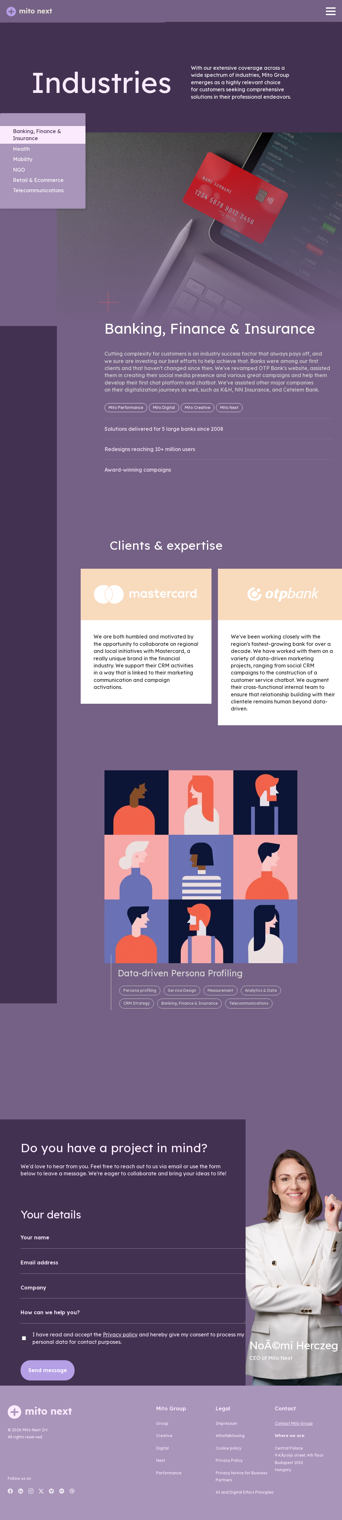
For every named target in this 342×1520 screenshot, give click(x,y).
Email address (39, 1262)
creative (164, 1435)
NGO (19, 170)
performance (168, 1472)
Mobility (22, 159)
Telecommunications (38, 190)
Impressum (226, 1423)
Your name (35, 1237)
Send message (47, 1370)
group (162, 1423)
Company (33, 1287)
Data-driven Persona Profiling (180, 973)
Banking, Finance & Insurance (37, 134)
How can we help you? (50, 1312)
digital (162, 1448)
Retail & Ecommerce (38, 180)
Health (21, 149)
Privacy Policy (229, 1460)
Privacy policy (120, 1334)
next (160, 1460)
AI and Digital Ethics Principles (245, 1492)
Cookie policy (228, 1448)
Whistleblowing (230, 1435)
